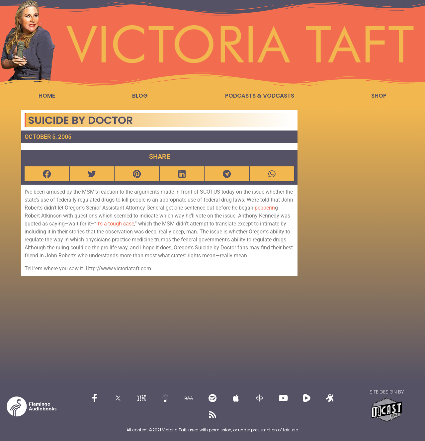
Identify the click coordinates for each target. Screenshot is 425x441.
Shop (378, 96)
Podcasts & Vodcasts (259, 96)
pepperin (265, 208)
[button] (47, 173)
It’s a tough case (115, 223)
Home (47, 96)
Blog (140, 96)
